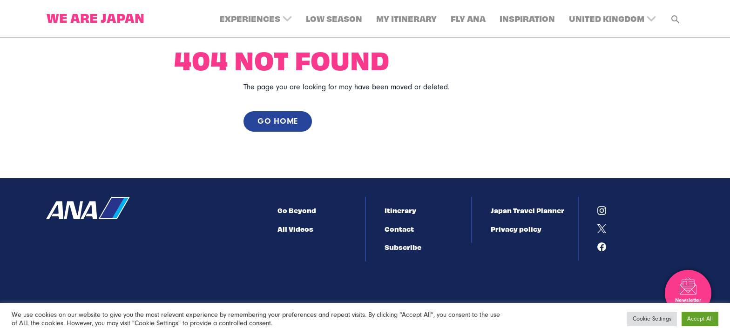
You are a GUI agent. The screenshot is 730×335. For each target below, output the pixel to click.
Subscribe (403, 247)
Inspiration (527, 18)
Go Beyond (296, 210)
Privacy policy (516, 229)
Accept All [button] (700, 318)
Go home (277, 121)
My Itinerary (406, 18)
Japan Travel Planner (527, 210)
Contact (399, 229)
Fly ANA (468, 18)
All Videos (295, 229)
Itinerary (400, 210)
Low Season (334, 18)
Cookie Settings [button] (652, 318)
